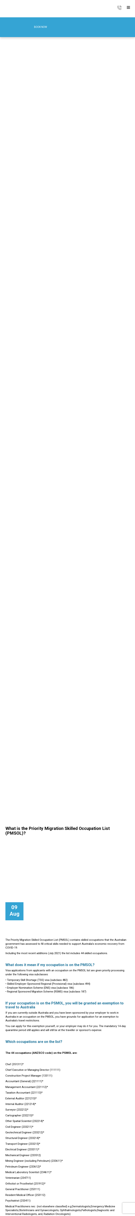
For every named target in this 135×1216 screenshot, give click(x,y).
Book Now (36, 27)
